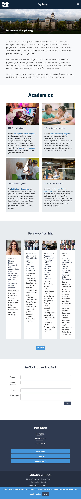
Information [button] (40, 439)
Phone (12, 390)
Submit (67, 403)
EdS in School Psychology (20, 189)
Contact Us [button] (40, 434)
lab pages (32, 148)
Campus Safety (33, 485)
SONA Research (40, 461)
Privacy (43, 485)
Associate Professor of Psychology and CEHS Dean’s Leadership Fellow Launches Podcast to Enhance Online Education (49, 267)
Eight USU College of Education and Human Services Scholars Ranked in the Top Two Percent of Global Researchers (67, 268)
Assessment (40, 451)
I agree (46, 494)
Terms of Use (46, 479)
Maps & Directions (32, 479)
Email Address (13, 384)
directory (22, 148)
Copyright (44, 482)
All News (40, 348)
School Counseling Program (60, 134)
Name (12, 377)
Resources (41, 456)
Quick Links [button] (40, 444)
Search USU (35, 482)
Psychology (43, 4)
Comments (14, 396)
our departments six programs (24, 134)
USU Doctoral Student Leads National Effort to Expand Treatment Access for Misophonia (31, 263)
